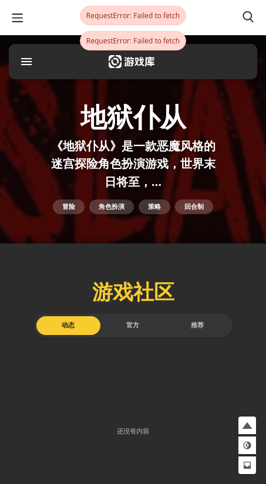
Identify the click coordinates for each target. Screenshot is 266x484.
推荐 (197, 325)
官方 (132, 325)
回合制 (194, 206)
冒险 (68, 206)
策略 (154, 206)
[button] (247, 425)
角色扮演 (111, 206)
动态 (68, 325)
